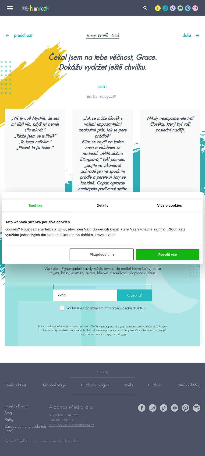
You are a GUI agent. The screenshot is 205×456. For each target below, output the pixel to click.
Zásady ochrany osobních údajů (25, 429)
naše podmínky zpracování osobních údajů (129, 326)
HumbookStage (53, 385)
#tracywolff (107, 97)
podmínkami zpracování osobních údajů (115, 308)
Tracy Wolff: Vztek (102, 35)
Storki (128, 385)
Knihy (9, 420)
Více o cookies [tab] (169, 205)
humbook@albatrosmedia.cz (71, 424)
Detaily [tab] (102, 205)
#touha (92, 97)
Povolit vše (167, 254)
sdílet (102, 86)
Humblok (155, 385)
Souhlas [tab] (35, 205)
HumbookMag (188, 385)
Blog (8, 413)
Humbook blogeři (95, 385)
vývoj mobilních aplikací (61, 441)
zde (123, 334)
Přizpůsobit (102, 254)
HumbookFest (15, 385)
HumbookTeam (16, 406)
